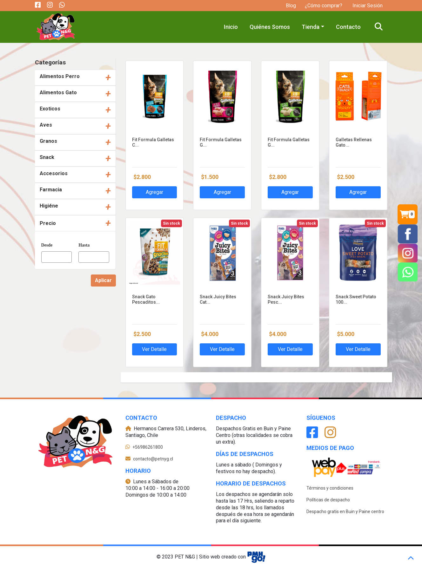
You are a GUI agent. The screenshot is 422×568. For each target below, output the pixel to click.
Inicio (231, 26)
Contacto (348, 26)
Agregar (154, 192)
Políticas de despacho (328, 499)
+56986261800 (147, 447)
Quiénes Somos (270, 26)
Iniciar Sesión (367, 6)
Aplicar (103, 280)
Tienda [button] (310, 26)
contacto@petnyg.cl (153, 458)
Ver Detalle (154, 349)
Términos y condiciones (329, 488)
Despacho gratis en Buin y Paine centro (345, 511)
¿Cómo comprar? (323, 6)
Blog (291, 6)
